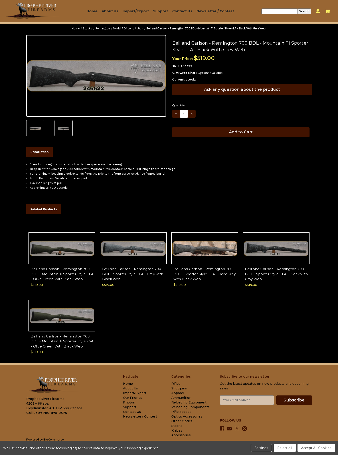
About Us (110, 11)
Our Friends (132, 398)
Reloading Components (190, 407)
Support (160, 11)
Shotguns (179, 388)
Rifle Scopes (181, 412)
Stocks (176, 426)
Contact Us (182, 11)
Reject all (284, 447)
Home (92, 11)
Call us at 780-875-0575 (46, 413)
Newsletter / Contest (215, 11)
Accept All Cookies (316, 447)
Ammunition (181, 398)
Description (39, 152)
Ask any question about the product (242, 89)
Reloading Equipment (188, 402)
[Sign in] (318, 11)
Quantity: (178, 105)
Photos (129, 402)
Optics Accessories (186, 416)
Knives (176, 430)
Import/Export (136, 11)
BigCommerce (53, 439)
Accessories (181, 435)
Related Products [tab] (43, 209)
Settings (261, 447)
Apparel (177, 393)
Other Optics (181, 421)
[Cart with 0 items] (327, 11)
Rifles (175, 384)
